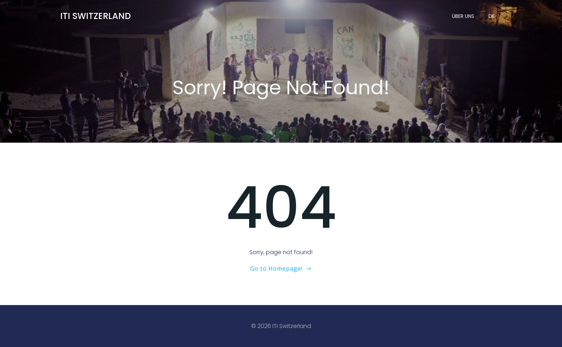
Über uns (463, 16)
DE (492, 16)
